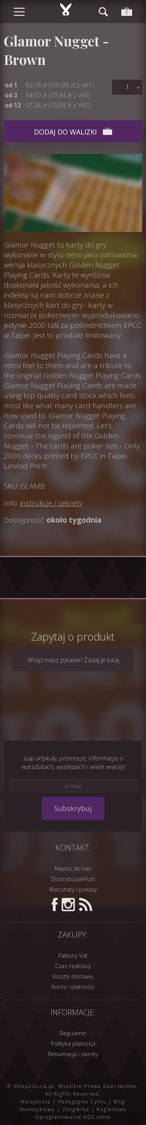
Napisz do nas (73, 868)
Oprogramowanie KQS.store (73, 1117)
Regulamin (73, 1033)
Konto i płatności (73, 986)
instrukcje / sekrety (51, 503)
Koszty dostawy (73, 976)
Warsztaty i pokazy (73, 889)
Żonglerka (75, 1109)
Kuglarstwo (111, 1109)
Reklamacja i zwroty (73, 1054)
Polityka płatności (73, 1043)
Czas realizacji (73, 966)
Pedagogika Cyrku (82, 1101)
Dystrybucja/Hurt (73, 879)
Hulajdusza (36, 1101)
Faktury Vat (73, 955)
